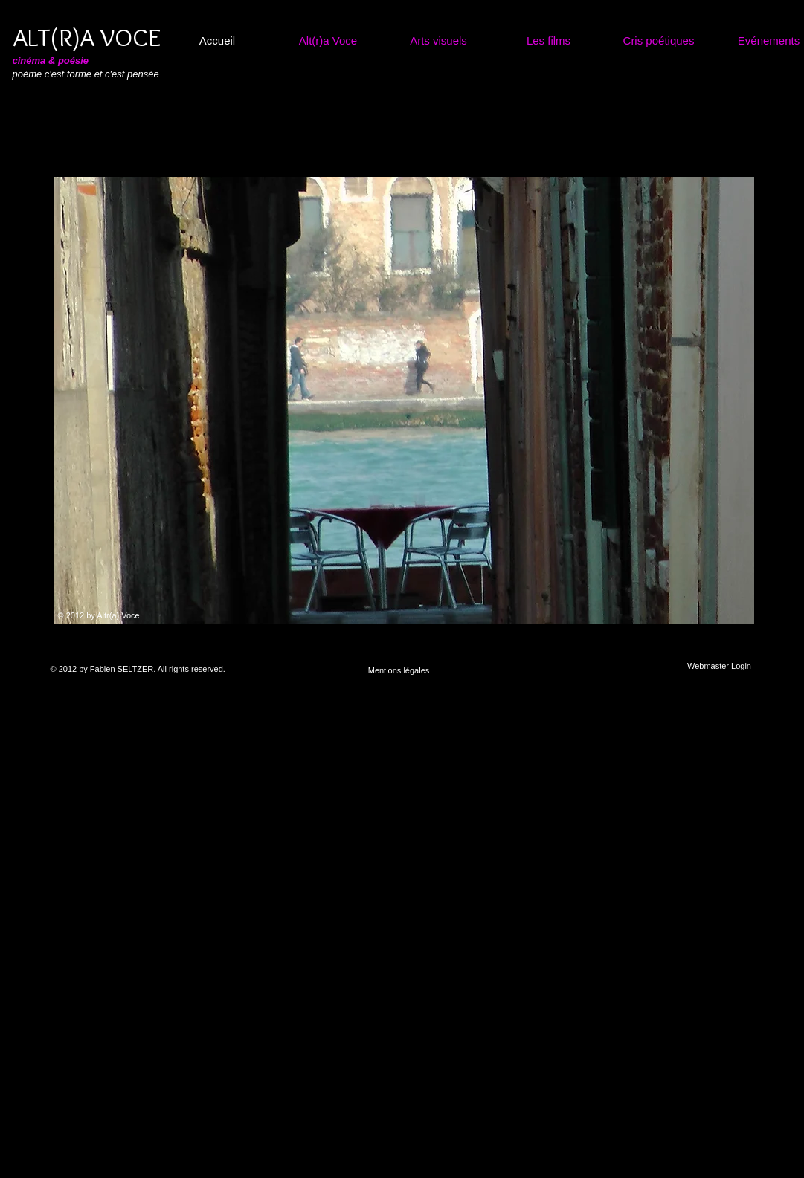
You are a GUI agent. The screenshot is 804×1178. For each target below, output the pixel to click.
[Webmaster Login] (719, 666)
